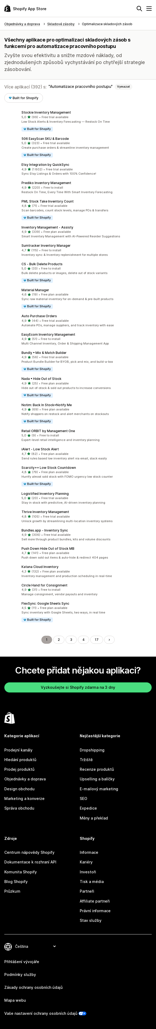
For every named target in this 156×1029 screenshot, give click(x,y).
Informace (89, 852)
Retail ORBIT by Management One (48, 431)
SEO (83, 798)
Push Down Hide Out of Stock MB (47, 549)
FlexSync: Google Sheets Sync (45, 603)
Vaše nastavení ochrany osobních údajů (40, 1013)
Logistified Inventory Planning (45, 494)
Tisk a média (92, 881)
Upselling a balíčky (97, 779)
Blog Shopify (16, 881)
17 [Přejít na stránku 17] (97, 640)
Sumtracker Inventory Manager (46, 246)
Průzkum (12, 891)
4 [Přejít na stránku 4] (83, 640)
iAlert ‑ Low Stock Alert (40, 449)
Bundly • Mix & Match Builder (44, 353)
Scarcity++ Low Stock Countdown (48, 468)
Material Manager (35, 290)
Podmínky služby (20, 974)
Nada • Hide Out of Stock (41, 379)
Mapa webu (15, 1000)
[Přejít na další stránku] (109, 640)
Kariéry (86, 862)
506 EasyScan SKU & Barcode (45, 139)
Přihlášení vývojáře (21, 961)
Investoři (88, 872)
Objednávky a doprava (25, 779)
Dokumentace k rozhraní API (30, 862)
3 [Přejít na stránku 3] (71, 640)
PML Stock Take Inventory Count (47, 201)
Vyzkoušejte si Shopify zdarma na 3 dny (78, 687)
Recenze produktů (97, 769)
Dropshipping (92, 750)
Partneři (87, 891)
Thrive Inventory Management (45, 512)
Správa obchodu (19, 808)
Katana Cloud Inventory (40, 567)
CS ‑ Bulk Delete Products (42, 264)
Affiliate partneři (95, 901)
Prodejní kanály (18, 750)
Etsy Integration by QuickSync (45, 165)
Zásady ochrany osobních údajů (33, 987)
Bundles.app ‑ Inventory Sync (44, 530)
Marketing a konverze (24, 798)
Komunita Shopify (20, 872)
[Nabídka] (149, 8)
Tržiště (86, 759)
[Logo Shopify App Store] (25, 8)
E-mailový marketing (99, 789)
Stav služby (90, 920)
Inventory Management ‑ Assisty (47, 227)
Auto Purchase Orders (39, 316)
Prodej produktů (19, 769)
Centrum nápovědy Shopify (29, 852)
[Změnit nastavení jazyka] (35, 946)
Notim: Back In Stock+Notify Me (46, 405)
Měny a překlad (94, 818)
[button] (78, 121)
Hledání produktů (20, 759)
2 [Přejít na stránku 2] (59, 640)
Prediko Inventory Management (46, 183)
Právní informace (95, 910)
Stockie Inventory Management (46, 112)
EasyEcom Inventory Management (48, 334)
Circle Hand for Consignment (44, 585)
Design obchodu (19, 789)
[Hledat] (139, 8)
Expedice (88, 808)
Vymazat (123, 86)
